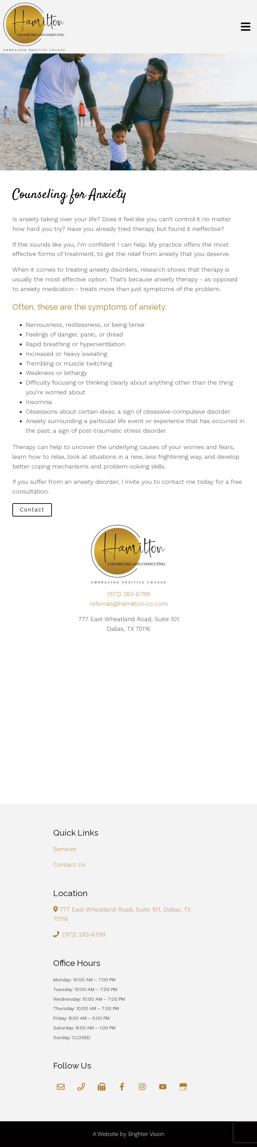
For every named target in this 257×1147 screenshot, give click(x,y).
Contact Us (69, 864)
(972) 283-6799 (128, 593)
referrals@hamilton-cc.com (129, 603)
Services (64, 848)
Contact (32, 510)
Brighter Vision (146, 1134)
